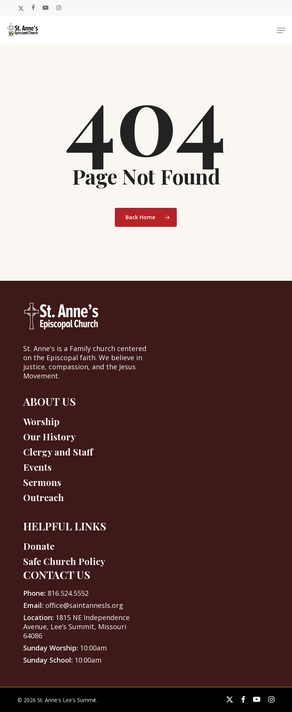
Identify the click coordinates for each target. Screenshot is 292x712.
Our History (49, 436)
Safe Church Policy (64, 561)
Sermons (42, 482)
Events (37, 467)
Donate (38, 546)
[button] (281, 30)
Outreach (43, 497)
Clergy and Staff (58, 452)
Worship (41, 421)
